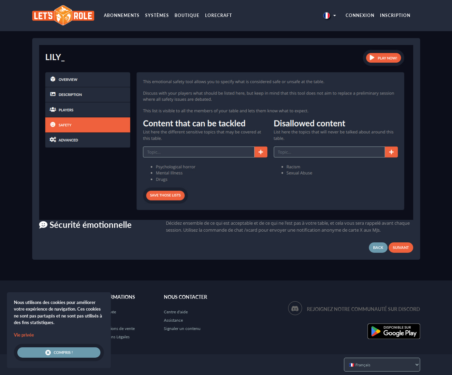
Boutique (187, 15)
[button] (329, 15)
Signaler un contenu (182, 328)
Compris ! (59, 352)
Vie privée (24, 335)
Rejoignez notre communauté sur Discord (363, 309)
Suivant (401, 247)
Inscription (395, 15)
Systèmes (157, 15)
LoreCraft (218, 15)
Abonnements (122, 15)
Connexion (360, 15)
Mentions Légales (114, 336)
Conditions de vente (116, 328)
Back (378, 247)
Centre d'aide (176, 311)
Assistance (173, 320)
